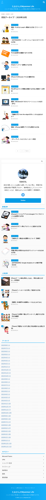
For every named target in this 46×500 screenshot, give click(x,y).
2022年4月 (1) (5, 357)
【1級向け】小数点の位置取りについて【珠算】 (26, 238)
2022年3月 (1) (5, 360)
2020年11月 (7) (6, 409)
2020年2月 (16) (6, 437)
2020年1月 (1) (5, 440)
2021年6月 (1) (5, 388)
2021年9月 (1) (5, 379)
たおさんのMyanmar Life (23, 6)
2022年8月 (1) (5, 345)
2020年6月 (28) (6, 425)
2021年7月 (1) (5, 385)
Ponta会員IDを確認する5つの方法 (21, 53)
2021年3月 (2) (5, 397)
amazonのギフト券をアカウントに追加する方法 (26, 226)
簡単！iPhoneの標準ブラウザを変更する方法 (25, 127)
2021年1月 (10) (6, 403)
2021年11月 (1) (6, 373)
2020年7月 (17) (6, 422)
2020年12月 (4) (6, 406)
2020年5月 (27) (6, 428)
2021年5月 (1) (5, 391)
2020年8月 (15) (6, 419)
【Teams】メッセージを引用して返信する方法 (25, 290)
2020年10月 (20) (6, 413)
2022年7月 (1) (5, 348)
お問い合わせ (19, 487)
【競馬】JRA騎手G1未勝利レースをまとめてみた (26, 302)
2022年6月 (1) (5, 351)
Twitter (23, 200)
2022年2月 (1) (5, 363)
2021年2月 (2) (5, 400)
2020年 (8, 14)
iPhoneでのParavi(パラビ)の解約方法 (22, 77)
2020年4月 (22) (6, 431)
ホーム (12, 487)
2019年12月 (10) (6, 443)
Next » (27, 151)
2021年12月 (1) (6, 370)
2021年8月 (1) (5, 382)
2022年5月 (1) (5, 354)
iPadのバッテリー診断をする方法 (21, 65)
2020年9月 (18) (6, 416)
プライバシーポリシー (30, 487)
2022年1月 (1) (5, 366)
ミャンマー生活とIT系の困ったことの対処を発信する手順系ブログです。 (23, 495)
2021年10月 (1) (6, 376)
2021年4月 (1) (5, 394)
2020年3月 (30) (6, 434)
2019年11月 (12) (6, 446)
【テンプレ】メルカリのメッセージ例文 (23, 139)
